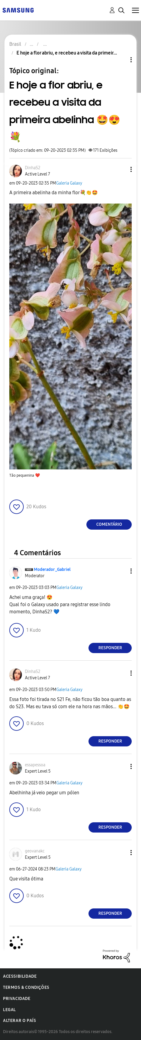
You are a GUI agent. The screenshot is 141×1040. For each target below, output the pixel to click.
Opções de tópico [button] (121, 59)
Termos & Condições (26, 987)
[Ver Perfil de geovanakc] (35, 851)
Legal (9, 1009)
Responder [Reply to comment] (110, 647)
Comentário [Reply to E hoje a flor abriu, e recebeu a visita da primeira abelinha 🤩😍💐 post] (109, 524)
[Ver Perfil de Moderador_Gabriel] (52, 569)
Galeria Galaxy (69, 183)
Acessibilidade (20, 976)
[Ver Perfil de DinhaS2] (32, 167)
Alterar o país (19, 1020)
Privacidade (17, 998)
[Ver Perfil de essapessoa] (35, 765)
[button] (121, 169)
